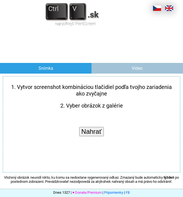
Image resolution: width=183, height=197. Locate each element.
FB (128, 192)
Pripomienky (113, 192)
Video (137, 68)
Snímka (46, 68)
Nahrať (91, 131)
